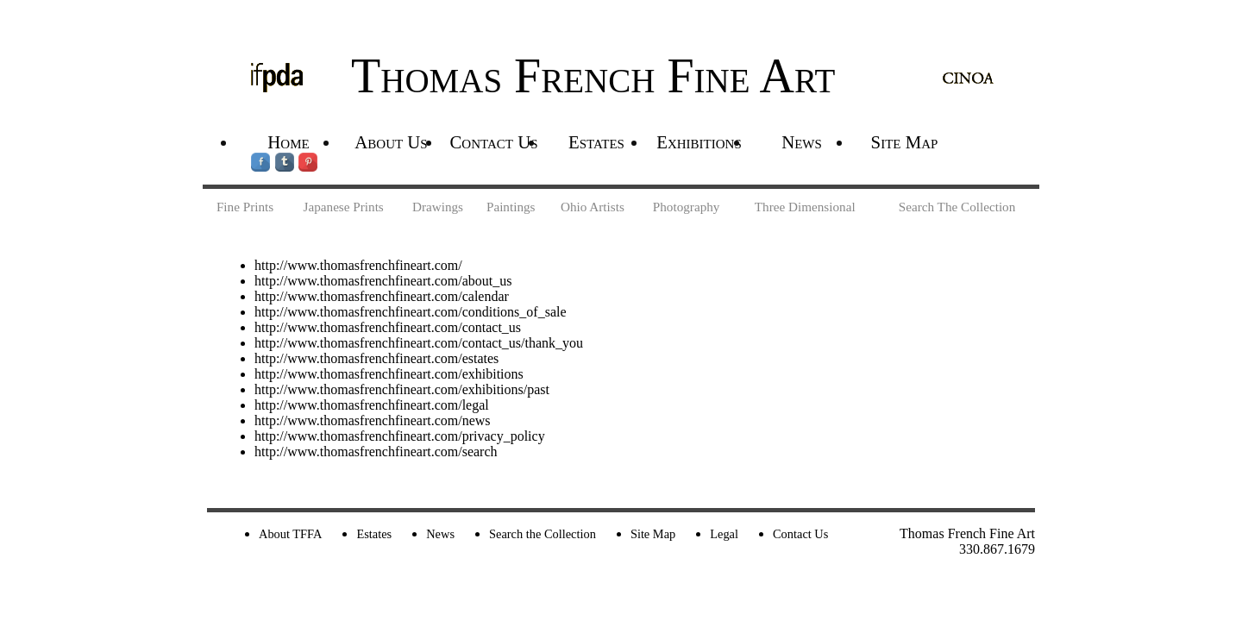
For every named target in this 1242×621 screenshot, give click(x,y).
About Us (390, 142)
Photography (686, 206)
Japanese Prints (344, 206)
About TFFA (290, 534)
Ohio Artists (592, 206)
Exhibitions (699, 142)
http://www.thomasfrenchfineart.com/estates (376, 358)
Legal (724, 534)
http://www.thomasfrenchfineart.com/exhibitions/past (401, 389)
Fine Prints (244, 206)
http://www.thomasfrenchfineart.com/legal (371, 405)
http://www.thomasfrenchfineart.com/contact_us (387, 327)
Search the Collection (542, 534)
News (801, 142)
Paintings (511, 206)
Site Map (904, 142)
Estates (596, 142)
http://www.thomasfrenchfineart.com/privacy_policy (399, 436)
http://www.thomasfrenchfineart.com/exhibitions (389, 374)
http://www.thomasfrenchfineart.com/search (376, 451)
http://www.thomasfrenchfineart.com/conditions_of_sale (410, 311)
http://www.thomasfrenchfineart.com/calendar (381, 296)
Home (288, 142)
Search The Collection (957, 206)
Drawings (437, 206)
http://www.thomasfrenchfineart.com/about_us (382, 280)
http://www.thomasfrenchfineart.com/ (358, 265)
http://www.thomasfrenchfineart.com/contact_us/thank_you (418, 343)
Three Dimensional (805, 206)
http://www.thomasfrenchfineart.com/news (372, 420)
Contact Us (493, 142)
